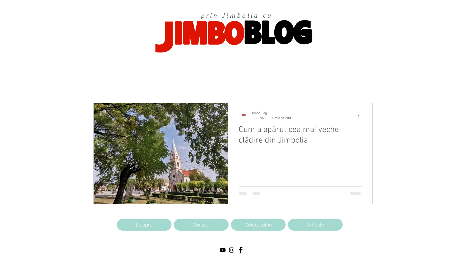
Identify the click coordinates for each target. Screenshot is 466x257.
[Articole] (315, 225)
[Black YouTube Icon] (222, 250)
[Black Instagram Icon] (231, 250)
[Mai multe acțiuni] (360, 115)
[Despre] (144, 225)
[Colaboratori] (258, 225)
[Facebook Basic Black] (240, 250)
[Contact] (201, 225)
